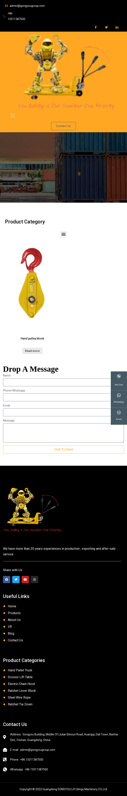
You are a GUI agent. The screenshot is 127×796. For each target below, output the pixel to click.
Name (7, 375)
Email (6, 405)
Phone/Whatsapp (14, 390)
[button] (12, 116)
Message (9, 420)
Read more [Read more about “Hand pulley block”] (32, 350)
